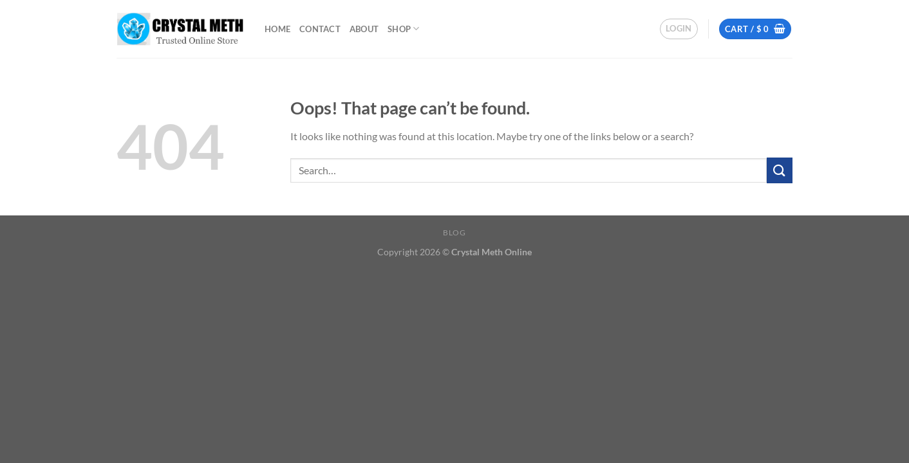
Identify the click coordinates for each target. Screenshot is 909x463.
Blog (454, 232)
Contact (320, 29)
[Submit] (779, 170)
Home (277, 29)
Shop (403, 29)
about (364, 29)
